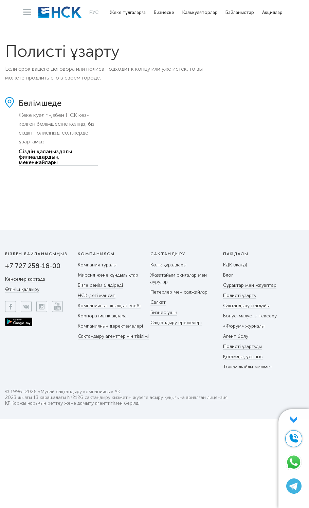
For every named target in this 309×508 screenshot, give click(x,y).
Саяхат (158, 302)
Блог (228, 275)
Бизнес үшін (163, 312)
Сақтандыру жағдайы (246, 306)
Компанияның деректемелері (110, 326)
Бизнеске (164, 12)
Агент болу (235, 336)
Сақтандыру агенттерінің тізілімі (113, 336)
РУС (94, 12)
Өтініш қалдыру (22, 289)
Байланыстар (239, 12)
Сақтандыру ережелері (176, 323)
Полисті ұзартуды (242, 346)
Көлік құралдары (168, 265)
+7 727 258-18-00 (32, 266)
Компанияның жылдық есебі (109, 306)
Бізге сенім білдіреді (100, 285)
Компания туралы (97, 265)
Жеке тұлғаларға (128, 12)
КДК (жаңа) (235, 265)
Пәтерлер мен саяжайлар (178, 292)
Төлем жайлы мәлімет (247, 367)
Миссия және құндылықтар (108, 275)
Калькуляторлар (200, 12)
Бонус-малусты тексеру (250, 316)
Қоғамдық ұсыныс (243, 357)
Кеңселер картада (25, 279)
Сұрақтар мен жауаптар (249, 285)
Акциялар (272, 12)
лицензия (217, 397)
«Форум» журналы (244, 326)
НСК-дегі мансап (96, 295)
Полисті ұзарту (239, 295)
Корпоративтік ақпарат (103, 316)
